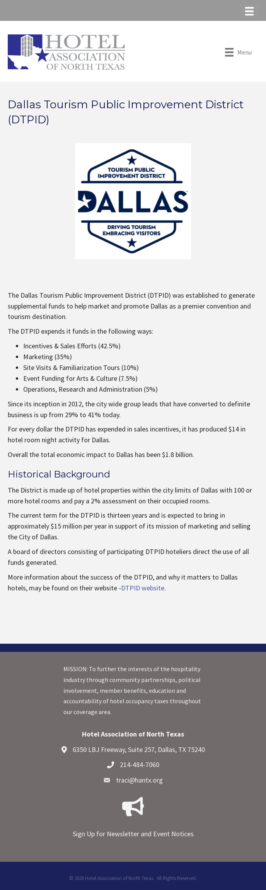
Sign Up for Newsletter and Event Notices (133, 833)
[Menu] (249, 11)
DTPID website (142, 587)
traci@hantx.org (139, 780)
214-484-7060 (139, 764)
